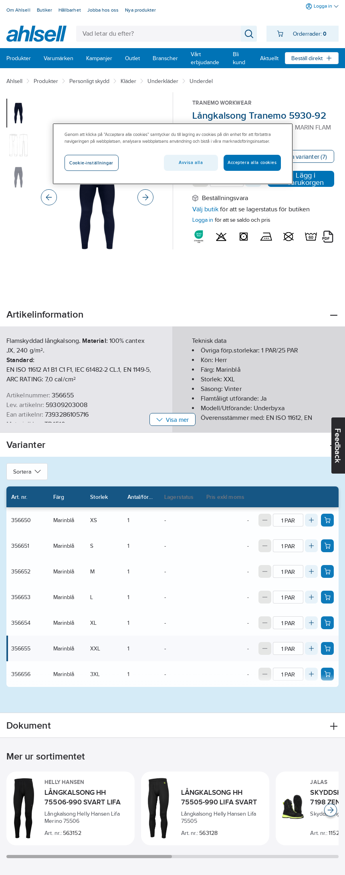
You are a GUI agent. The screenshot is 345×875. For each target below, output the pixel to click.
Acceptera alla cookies (252, 162)
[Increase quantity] (311, 520)
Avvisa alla (191, 162)
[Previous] (49, 197)
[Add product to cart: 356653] (327, 597)
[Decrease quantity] (264, 520)
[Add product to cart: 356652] (327, 571)
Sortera (27, 471)
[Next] (145, 197)
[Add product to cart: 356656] (327, 674)
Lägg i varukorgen (301, 178)
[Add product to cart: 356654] (327, 622)
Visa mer (172, 419)
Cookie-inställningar (91, 163)
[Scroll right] (330, 810)
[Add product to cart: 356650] (327, 520)
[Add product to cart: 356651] (327, 545)
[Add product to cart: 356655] (327, 648)
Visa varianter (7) (305, 156)
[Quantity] (288, 520)
